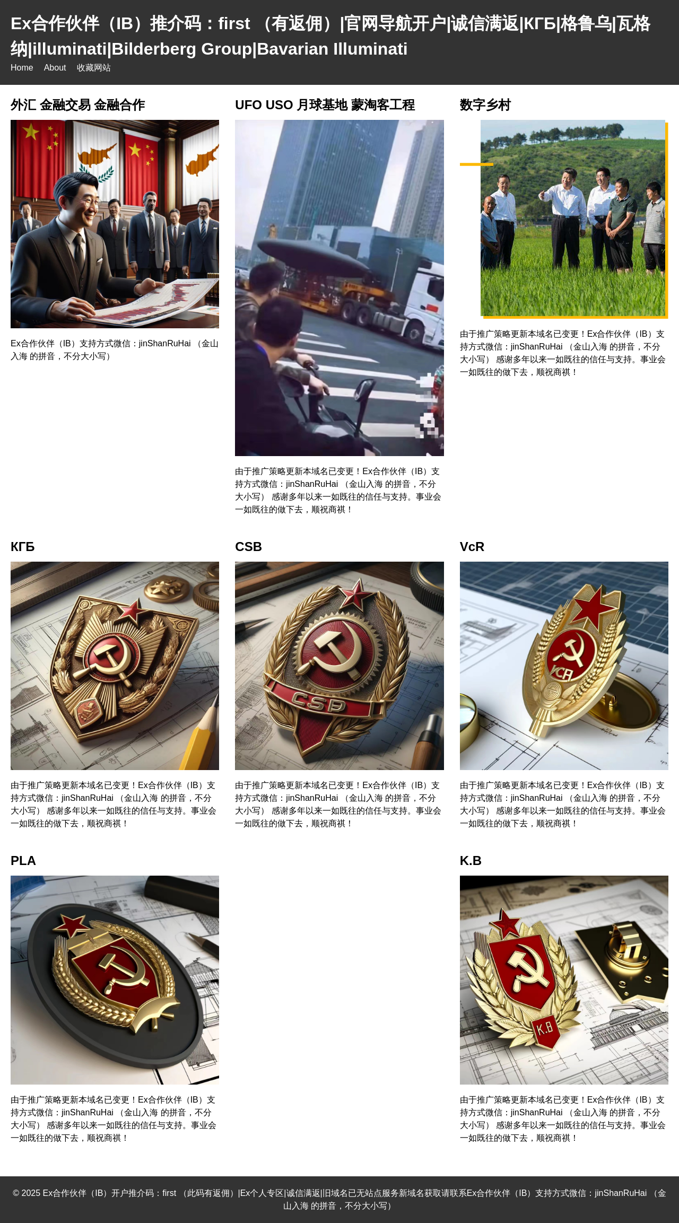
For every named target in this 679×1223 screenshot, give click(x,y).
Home (22, 67)
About (55, 67)
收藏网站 (94, 67)
